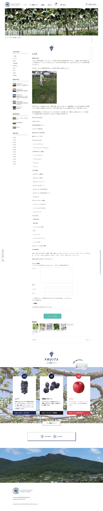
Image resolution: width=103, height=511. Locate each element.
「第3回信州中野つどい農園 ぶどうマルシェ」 (35, 332)
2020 (15, 146)
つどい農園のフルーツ (51, 423)
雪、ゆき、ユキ (49, 330)
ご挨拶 (15, 56)
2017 (15, 154)
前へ (35, 340)
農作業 (15, 75)
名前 (33, 284)
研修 (14, 72)
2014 (15, 158)
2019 (15, 149)
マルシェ (15, 58)
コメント (34, 268)
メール (34, 289)
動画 (14, 60)
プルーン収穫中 (56, 330)
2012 (15, 163)
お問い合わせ (70, 5)
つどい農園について (35, 5)
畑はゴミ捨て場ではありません (70, 325)
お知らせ (54, 5)
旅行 (14, 67)
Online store (92, 4)
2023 (15, 139)
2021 (15, 144)
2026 (15, 137)
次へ (87, 340)
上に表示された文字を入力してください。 (42, 307)
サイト (33, 293)
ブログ (61, 5)
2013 (15, 161)
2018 (15, 151)
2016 (15, 156)
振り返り (15, 65)
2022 (15, 142)
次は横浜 (62, 330)
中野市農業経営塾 (42, 331)
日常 (14, 70)
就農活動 (15, 63)
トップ (25, 5)
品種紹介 (46, 5)
